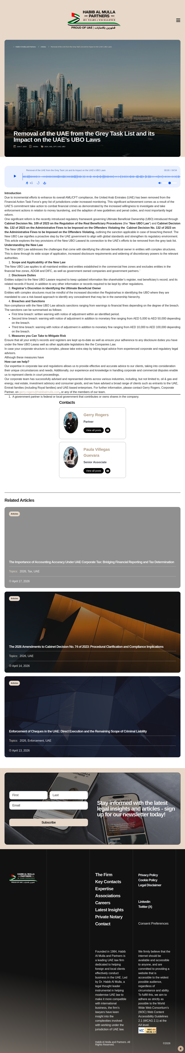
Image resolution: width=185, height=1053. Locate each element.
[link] (92, 423)
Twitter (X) (145, 907)
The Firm (103, 875)
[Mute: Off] (159, 183)
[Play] (15, 177)
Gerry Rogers (96, 415)
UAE (59, 146)
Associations (107, 896)
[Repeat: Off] (38, 183)
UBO (63, 146)
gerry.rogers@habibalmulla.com (39, 392)
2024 (46, 146)
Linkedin (144, 902)
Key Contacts (108, 882)
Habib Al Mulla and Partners (25, 47)
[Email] (107, 430)
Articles (43, 47)
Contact (102, 924)
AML (50, 146)
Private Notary (108, 917)
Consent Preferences (153, 923)
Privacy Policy (148, 875)
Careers (102, 903)
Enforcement (36, 740)
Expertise (104, 889)
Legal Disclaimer (149, 885)
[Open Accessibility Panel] (181, 1049)
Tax (30, 571)
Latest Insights (109, 910)
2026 (23, 571)
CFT (55, 146)
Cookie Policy (147, 880)
